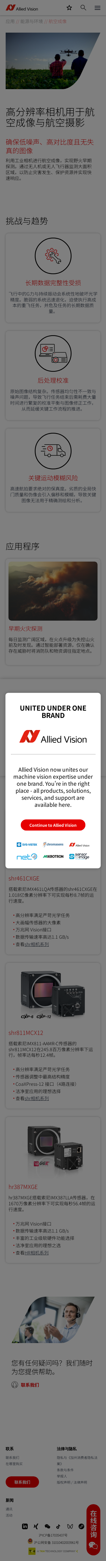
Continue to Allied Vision (53, 825)
